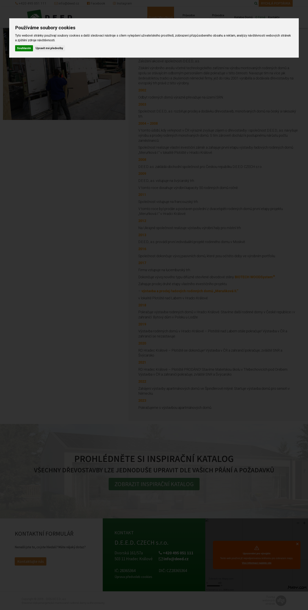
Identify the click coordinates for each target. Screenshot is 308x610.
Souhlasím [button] (24, 48)
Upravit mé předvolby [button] (49, 48)
